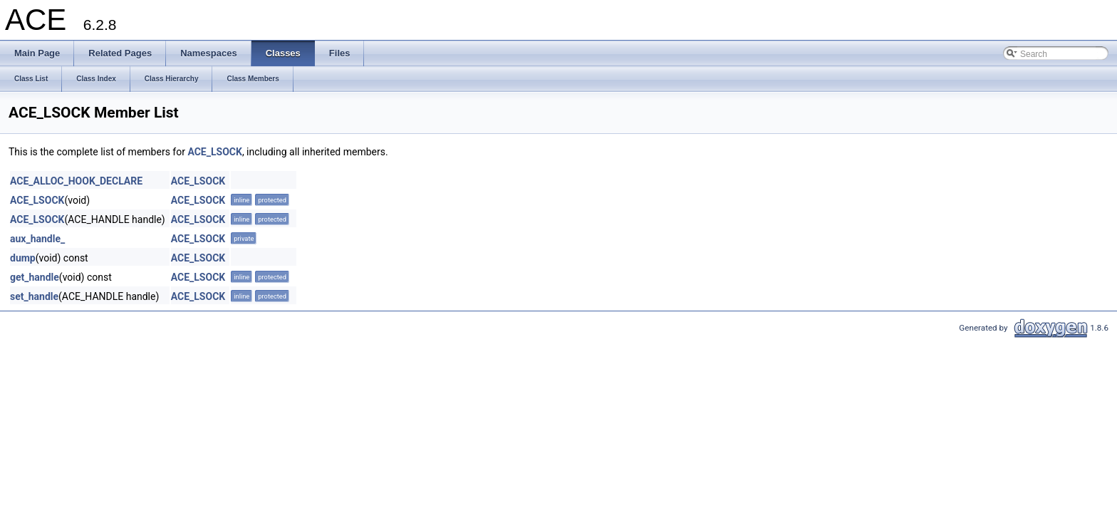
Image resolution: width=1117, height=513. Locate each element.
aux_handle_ (37, 238)
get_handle (34, 277)
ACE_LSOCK (214, 151)
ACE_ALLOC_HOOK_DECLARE (76, 181)
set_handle (34, 296)
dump (23, 258)
